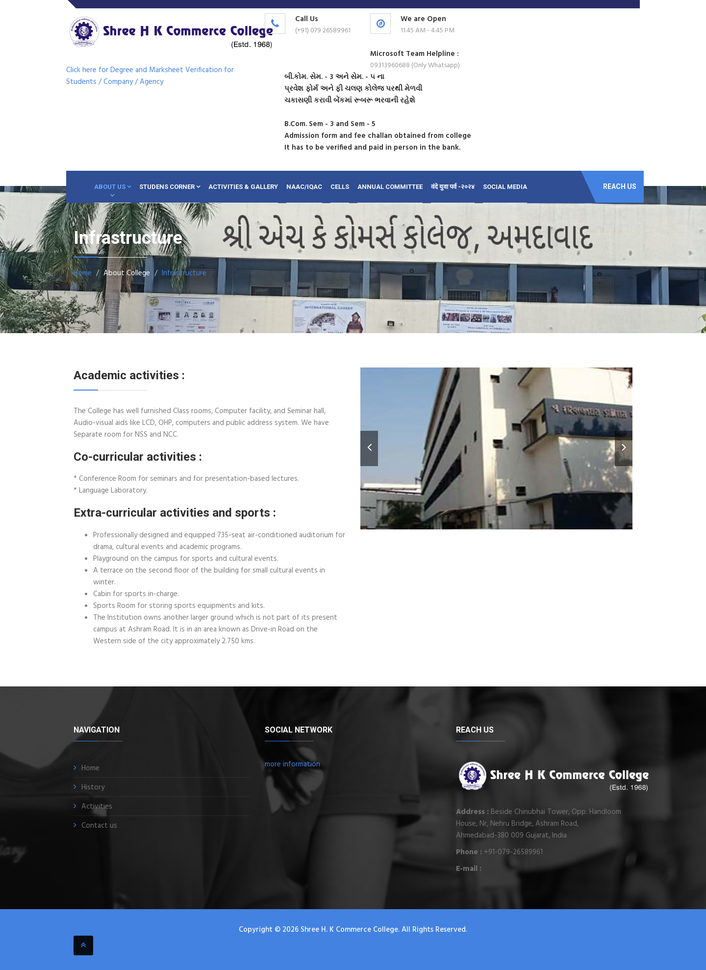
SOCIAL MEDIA (505, 186)
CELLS (339, 186)
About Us (112, 186)
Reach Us (619, 186)
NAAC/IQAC (304, 186)
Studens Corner (169, 186)
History (92, 787)
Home (83, 273)
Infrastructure (184, 273)
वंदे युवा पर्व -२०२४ (453, 186)
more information (292, 764)
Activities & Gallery (243, 186)
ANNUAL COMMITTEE (390, 186)
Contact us (99, 826)
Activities (96, 807)
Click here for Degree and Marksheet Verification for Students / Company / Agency (150, 76)
